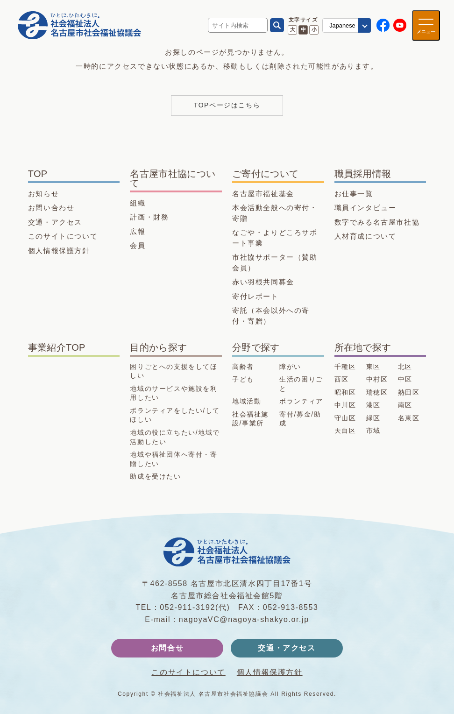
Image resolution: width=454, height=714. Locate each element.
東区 (373, 366)
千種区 (345, 366)
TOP (38, 173)
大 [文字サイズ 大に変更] (292, 29)
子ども (243, 379)
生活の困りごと (301, 383)
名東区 (409, 418)
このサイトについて (63, 236)
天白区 (345, 430)
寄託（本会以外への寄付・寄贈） (271, 315)
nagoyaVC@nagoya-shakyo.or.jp (244, 619)
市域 (373, 430)
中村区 (377, 379)
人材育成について (365, 236)
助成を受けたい (155, 476)
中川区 (345, 405)
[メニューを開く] (426, 25)
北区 (405, 366)
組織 (137, 203)
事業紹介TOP (56, 347)
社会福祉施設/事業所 (250, 418)
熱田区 (409, 392)
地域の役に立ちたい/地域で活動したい (175, 437)
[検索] (277, 25)
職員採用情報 (362, 173)
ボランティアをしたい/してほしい (175, 415)
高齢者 (243, 366)
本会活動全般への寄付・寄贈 (275, 213)
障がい (290, 366)
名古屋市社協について (172, 178)
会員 (137, 245)
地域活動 (246, 401)
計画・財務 (149, 217)
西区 (341, 379)
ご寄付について (265, 173)
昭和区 (345, 392)
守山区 (345, 418)
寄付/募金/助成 (300, 418)
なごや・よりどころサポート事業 (275, 237)
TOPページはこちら (227, 105)
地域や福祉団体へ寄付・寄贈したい (173, 459)
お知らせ (43, 194)
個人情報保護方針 (59, 250)
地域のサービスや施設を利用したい (173, 393)
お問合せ (167, 648)
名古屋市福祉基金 (263, 194)
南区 (405, 405)
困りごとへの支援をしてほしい (173, 371)
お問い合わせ (51, 208)
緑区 (373, 418)
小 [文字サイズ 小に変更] (314, 29)
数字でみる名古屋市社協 (377, 222)
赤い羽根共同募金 (263, 282)
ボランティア (301, 401)
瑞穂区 (377, 392)
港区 (373, 405)
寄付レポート (255, 296)
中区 (405, 379)
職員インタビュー (365, 208)
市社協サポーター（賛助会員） (275, 262)
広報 (137, 231)
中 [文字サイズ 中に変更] (303, 29)
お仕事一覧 (353, 194)
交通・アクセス (55, 222)
